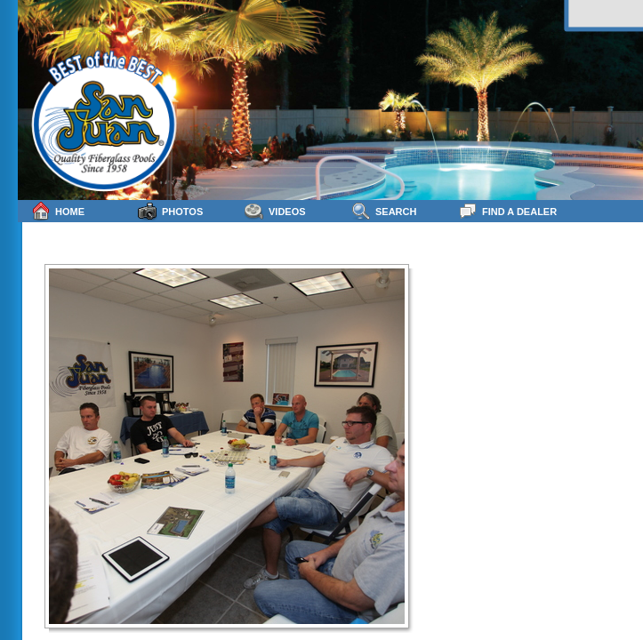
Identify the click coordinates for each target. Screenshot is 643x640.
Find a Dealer (507, 211)
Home (57, 211)
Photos (170, 211)
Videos (275, 211)
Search (383, 211)
